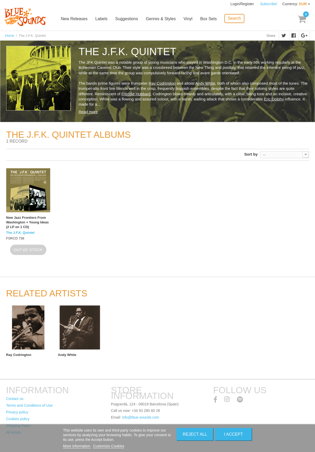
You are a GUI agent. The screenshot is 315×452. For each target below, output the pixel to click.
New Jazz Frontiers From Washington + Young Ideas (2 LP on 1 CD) (27, 222)
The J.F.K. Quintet (20, 233)
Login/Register (243, 4)
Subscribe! (268, 4)
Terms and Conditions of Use (29, 405)
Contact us (15, 399)
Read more (88, 112)
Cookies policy (18, 419)
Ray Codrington (162, 83)
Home (9, 36)
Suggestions (126, 19)
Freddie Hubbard (136, 94)
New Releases (74, 19)
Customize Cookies (108, 446)
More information (77, 446)
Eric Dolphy (274, 99)
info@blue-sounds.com (140, 417)
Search (234, 18)
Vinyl (188, 19)
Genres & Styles (161, 19)
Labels (101, 19)
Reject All (195, 434)
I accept (233, 434)
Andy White (205, 83)
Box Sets (208, 19)
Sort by (251, 154)
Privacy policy (17, 412)
